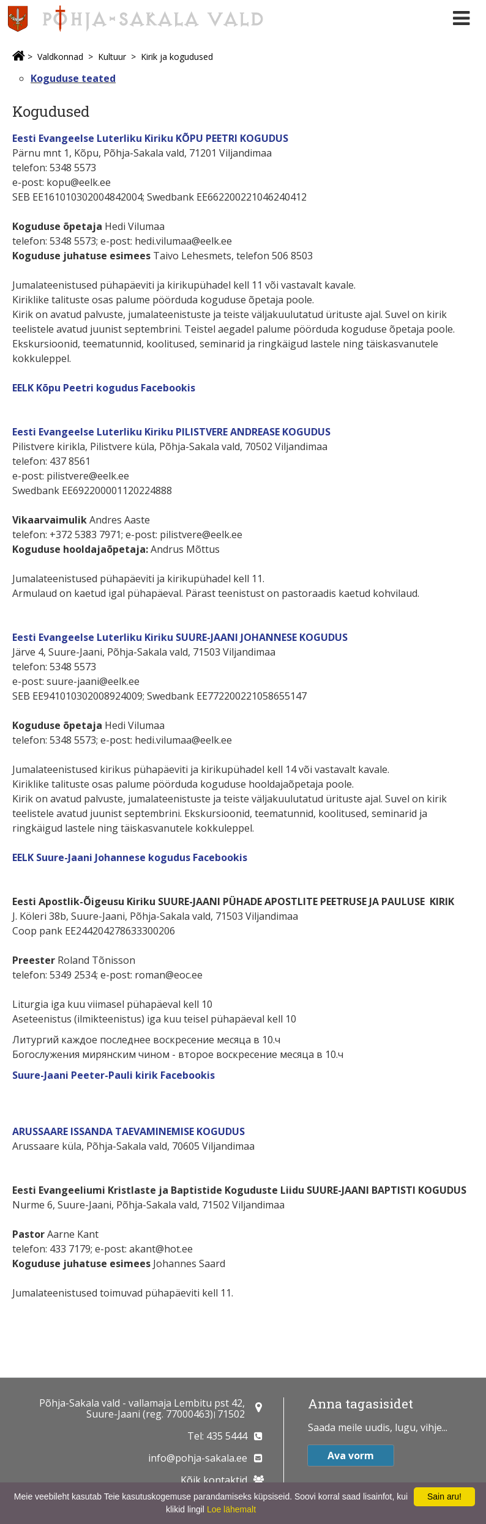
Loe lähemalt (231, 1509)
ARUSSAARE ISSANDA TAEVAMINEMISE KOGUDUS (128, 1131)
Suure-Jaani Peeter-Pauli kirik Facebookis (113, 1075)
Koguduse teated (73, 78)
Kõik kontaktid (214, 1480)
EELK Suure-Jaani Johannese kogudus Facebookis (129, 857)
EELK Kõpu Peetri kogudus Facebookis (103, 387)
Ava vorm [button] (350, 1455)
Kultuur (112, 56)
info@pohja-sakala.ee (197, 1458)
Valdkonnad (60, 56)
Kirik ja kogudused (177, 56)
